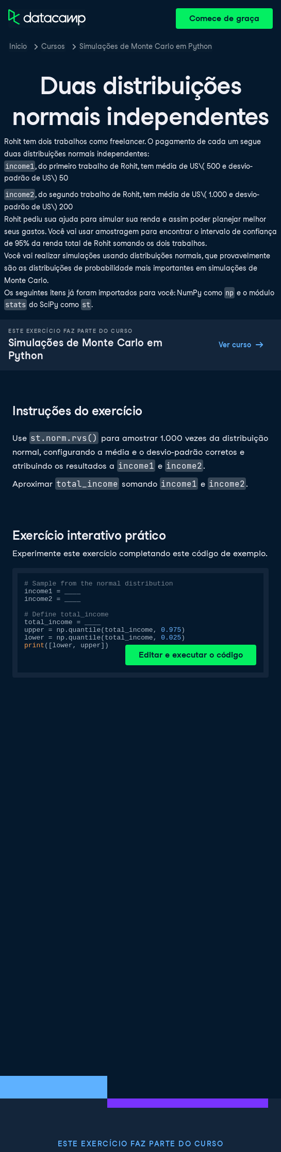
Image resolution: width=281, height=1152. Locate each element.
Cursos (53, 46)
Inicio (18, 46)
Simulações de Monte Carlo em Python (145, 46)
